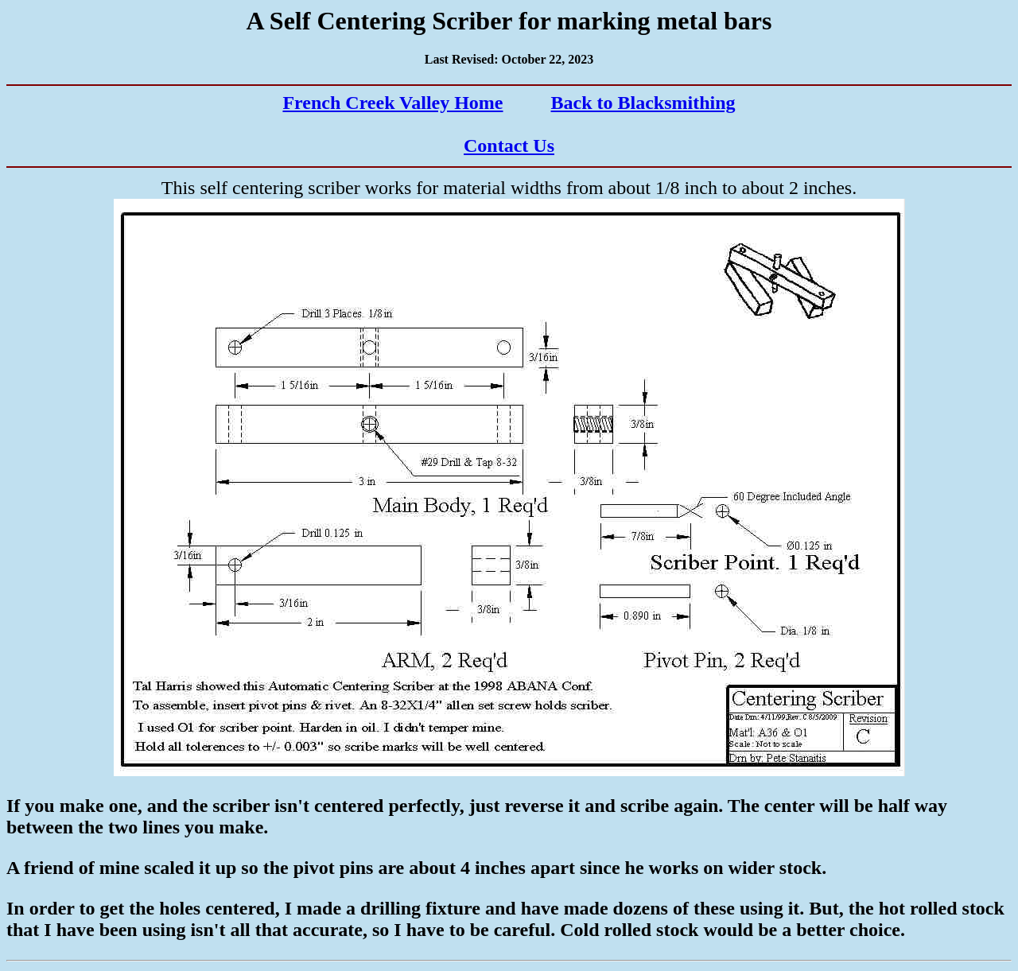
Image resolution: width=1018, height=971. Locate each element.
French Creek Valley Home (392, 102)
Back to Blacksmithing (643, 102)
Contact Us (509, 145)
